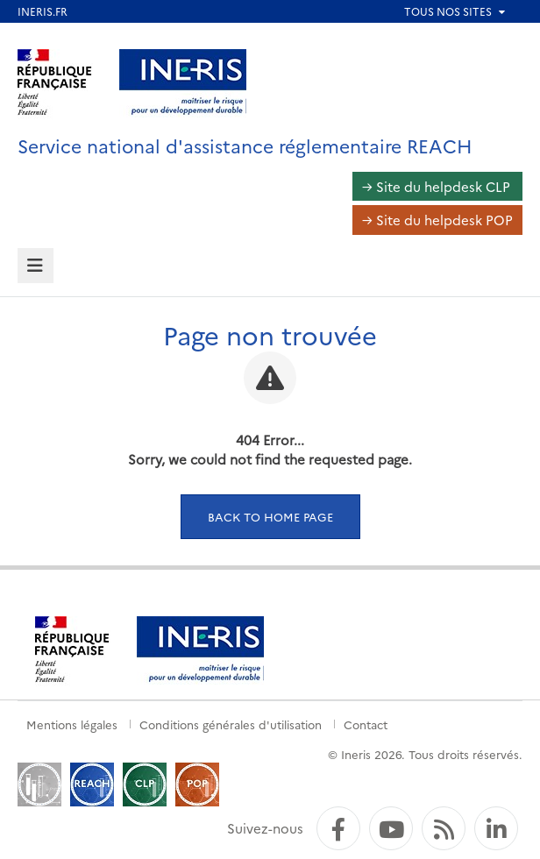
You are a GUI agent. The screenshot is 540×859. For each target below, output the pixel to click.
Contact (365, 724)
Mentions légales (71, 724)
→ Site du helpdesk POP (437, 219)
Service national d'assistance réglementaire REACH (245, 145)
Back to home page (270, 516)
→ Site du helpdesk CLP (436, 186)
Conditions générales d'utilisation (230, 724)
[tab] (35, 266)
